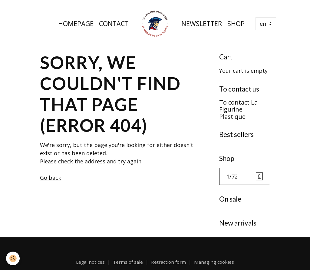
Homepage (76, 23)
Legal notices (90, 262)
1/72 (244, 176)
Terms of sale (128, 262)
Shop (236, 23)
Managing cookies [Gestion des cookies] (214, 262)
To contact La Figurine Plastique (238, 109)
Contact (114, 23)
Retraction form (168, 262)
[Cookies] (13, 258)
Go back (50, 177)
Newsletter (201, 23)
